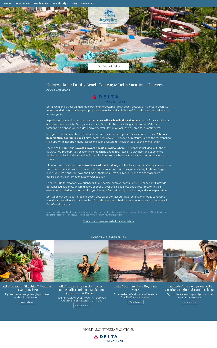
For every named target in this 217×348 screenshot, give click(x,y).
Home (7, 3)
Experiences (23, 3)
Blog (74, 3)
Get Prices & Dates (108, 66)
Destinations (41, 3)
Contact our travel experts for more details (108, 221)
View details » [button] (27, 302)
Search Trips (60, 3)
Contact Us (87, 3)
